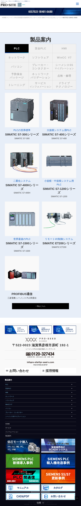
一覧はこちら (40, 306)
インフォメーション (11, 432)
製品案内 (8, 436)
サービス (8, 428)
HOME (7, 424)
